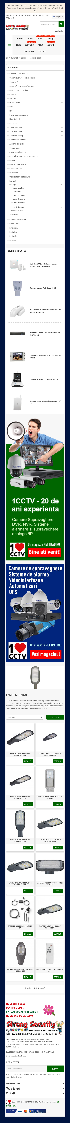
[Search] (52, 24)
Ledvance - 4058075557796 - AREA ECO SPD (50, 884)
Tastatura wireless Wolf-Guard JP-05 (43, 288)
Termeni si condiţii (40, 15)
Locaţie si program (23, 15)
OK (55, 1068)
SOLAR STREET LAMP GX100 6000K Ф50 (49, 970)
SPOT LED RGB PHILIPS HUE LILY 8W (20, 927)
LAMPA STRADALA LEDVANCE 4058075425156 (50, 841)
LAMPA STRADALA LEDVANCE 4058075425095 (20, 884)
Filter (55, 717)
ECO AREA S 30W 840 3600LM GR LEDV (50, 927)
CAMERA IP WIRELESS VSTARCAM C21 (44, 380)
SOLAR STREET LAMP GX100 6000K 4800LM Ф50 (20, 970)
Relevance (11, 717)
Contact (10, 18)
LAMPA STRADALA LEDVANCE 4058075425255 (20, 841)
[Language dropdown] (58, 17)
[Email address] (26, 1069)
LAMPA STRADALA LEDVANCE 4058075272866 (20, 754)
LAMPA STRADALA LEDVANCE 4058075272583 (50, 754)
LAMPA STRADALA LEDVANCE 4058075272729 (20, 797)
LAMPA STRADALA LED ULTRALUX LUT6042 (50, 797)
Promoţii (10, 15)
